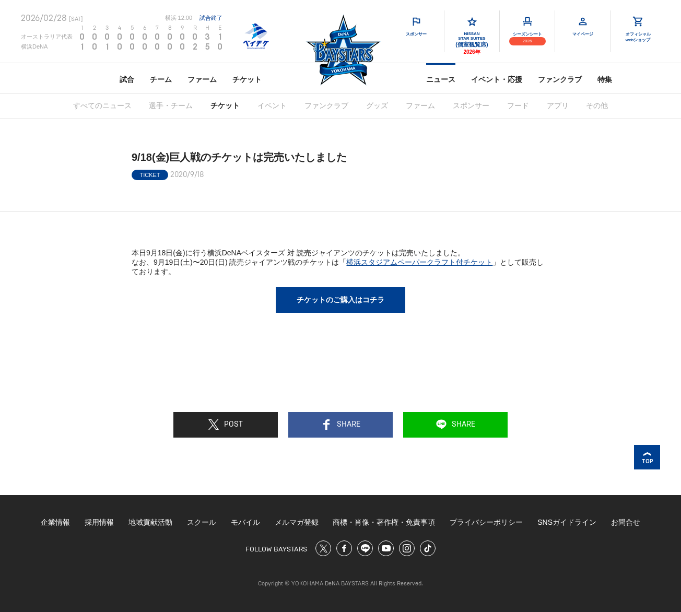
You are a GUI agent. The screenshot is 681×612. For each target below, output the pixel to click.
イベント (272, 105)
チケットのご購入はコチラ (340, 300)
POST (225, 424)
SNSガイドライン (566, 522)
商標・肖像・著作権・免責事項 (384, 522)
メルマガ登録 (297, 522)
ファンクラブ (560, 79)
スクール (201, 522)
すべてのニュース (102, 105)
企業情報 (55, 522)
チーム (161, 79)
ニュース (440, 79)
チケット (247, 79)
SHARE (340, 424)
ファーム (202, 79)
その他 (597, 105)
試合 (127, 79)
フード (518, 105)
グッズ (377, 105)
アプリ (558, 105)
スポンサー (471, 105)
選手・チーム (171, 105)
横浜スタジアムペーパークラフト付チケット (419, 262)
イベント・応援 (496, 79)
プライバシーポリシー (486, 522)
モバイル (245, 522)
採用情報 (99, 522)
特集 (604, 79)
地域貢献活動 (150, 522)
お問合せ (625, 522)
